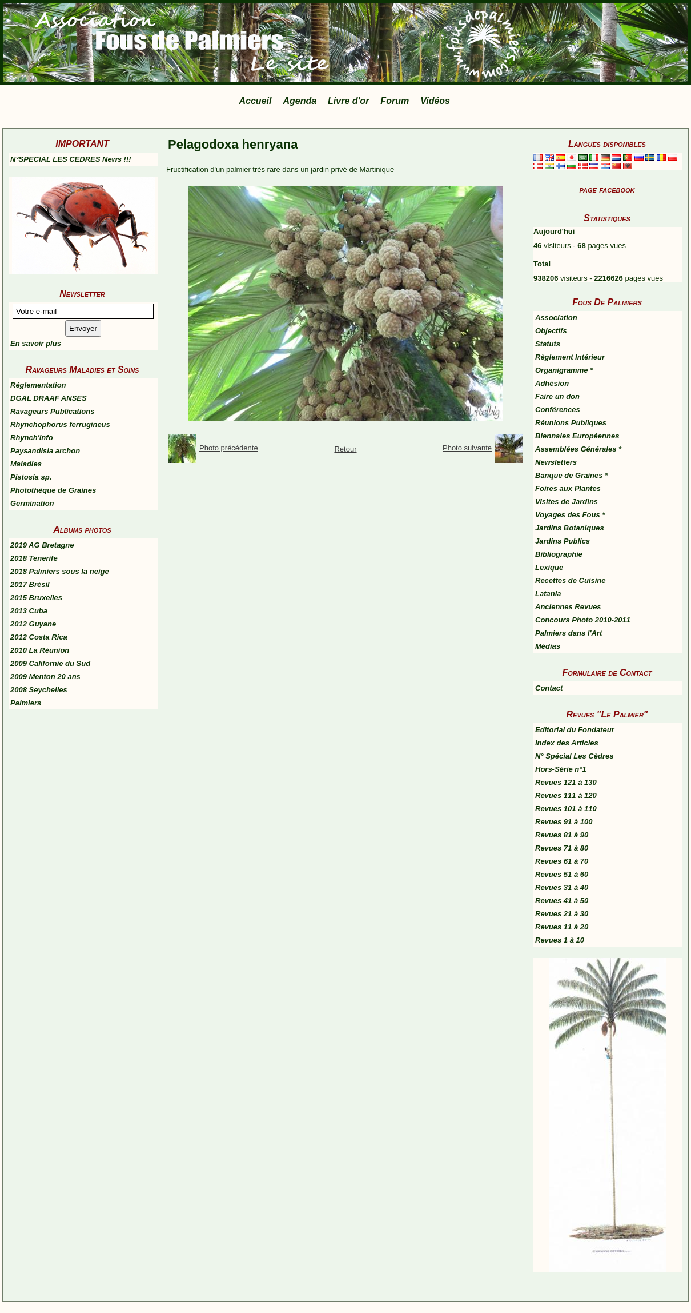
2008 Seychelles (38, 689)
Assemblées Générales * (578, 449)
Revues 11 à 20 (561, 927)
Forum (394, 101)
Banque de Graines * (571, 475)
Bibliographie (558, 554)
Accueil (255, 101)
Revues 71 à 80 (561, 848)
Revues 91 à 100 (563, 821)
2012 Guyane (33, 624)
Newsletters (556, 462)
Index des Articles (566, 743)
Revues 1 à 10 (559, 940)
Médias (547, 646)
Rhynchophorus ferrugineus (60, 424)
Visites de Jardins (566, 501)
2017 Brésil (30, 584)
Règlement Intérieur (570, 357)
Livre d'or (348, 101)
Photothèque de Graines (53, 490)
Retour (345, 449)
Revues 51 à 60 (561, 874)
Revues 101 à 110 (566, 808)
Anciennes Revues (568, 606)
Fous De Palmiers (607, 302)
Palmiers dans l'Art (568, 633)
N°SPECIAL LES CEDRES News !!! (70, 159)
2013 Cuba (28, 610)
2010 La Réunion (39, 650)
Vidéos (435, 101)
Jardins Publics (562, 541)
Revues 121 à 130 (566, 782)
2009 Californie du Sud (50, 663)
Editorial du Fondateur (574, 729)
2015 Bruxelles (36, 597)
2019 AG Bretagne (42, 545)
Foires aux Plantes (568, 488)
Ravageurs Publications (52, 411)
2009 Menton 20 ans (45, 676)
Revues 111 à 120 (566, 795)
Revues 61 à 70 (561, 861)
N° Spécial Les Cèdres (574, 756)
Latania (548, 593)
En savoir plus (35, 343)
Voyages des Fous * (570, 514)
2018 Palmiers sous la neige (59, 571)
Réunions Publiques (570, 422)
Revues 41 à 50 (561, 900)
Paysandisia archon (45, 450)
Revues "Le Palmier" (607, 714)
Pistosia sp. (30, 477)
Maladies (26, 464)
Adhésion (552, 383)
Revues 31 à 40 (561, 887)
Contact (549, 688)
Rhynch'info (31, 437)
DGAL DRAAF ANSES (48, 398)
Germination (32, 503)
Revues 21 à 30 (561, 913)
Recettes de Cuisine (570, 580)
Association (556, 317)
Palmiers (25, 703)
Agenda (299, 101)
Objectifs (551, 330)
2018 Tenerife (34, 558)
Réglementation (38, 385)
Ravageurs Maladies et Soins (82, 369)
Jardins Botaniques (569, 528)
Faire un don (557, 396)
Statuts (547, 344)
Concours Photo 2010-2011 (582, 620)
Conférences (557, 409)
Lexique (549, 567)
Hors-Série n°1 (560, 769)
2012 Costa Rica (38, 637)
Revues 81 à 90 (561, 835)
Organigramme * (564, 370)
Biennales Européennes (577, 436)
